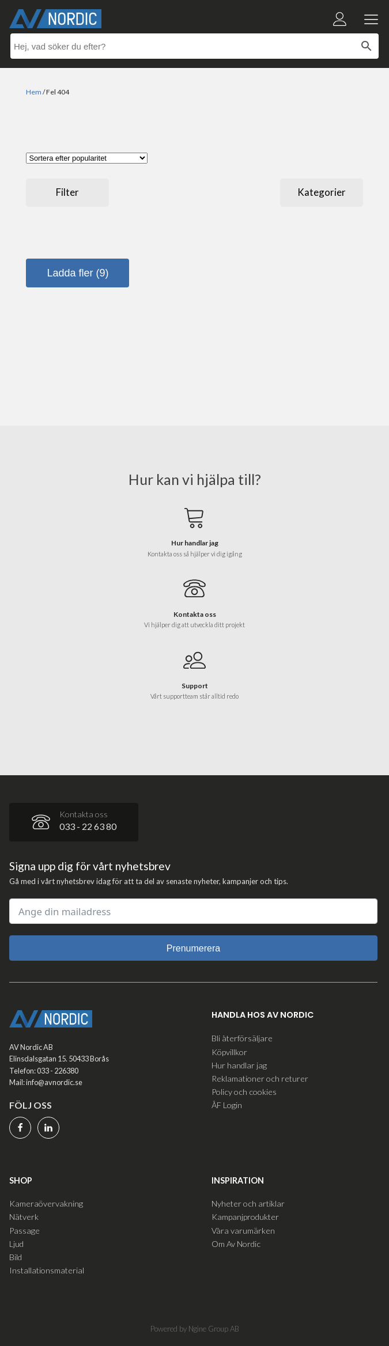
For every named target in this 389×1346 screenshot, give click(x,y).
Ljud (16, 1244)
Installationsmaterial (46, 1270)
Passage (24, 1230)
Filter (67, 192)
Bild (15, 1257)
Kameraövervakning (46, 1203)
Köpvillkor (229, 1052)
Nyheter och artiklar (248, 1203)
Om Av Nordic (236, 1244)
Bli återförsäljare (242, 1038)
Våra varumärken (243, 1230)
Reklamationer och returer (260, 1078)
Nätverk (24, 1217)
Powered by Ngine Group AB (194, 1328)
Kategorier (321, 192)
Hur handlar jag (239, 1065)
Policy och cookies (244, 1092)
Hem (33, 92)
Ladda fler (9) (77, 273)
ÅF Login (227, 1105)
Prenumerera (193, 948)
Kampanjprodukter (245, 1217)
